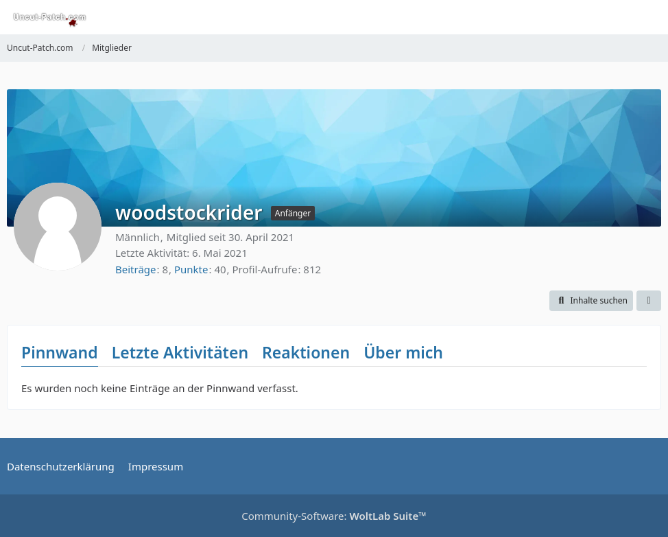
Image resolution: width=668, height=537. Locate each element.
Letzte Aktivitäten (180, 352)
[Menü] (650, 17)
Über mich (403, 352)
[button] (591, 300)
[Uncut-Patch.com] (50, 17)
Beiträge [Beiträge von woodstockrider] (135, 269)
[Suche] (581, 17)
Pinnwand (59, 352)
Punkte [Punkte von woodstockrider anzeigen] (191, 269)
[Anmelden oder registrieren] (616, 17)
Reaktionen (306, 352)
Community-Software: (334, 516)
